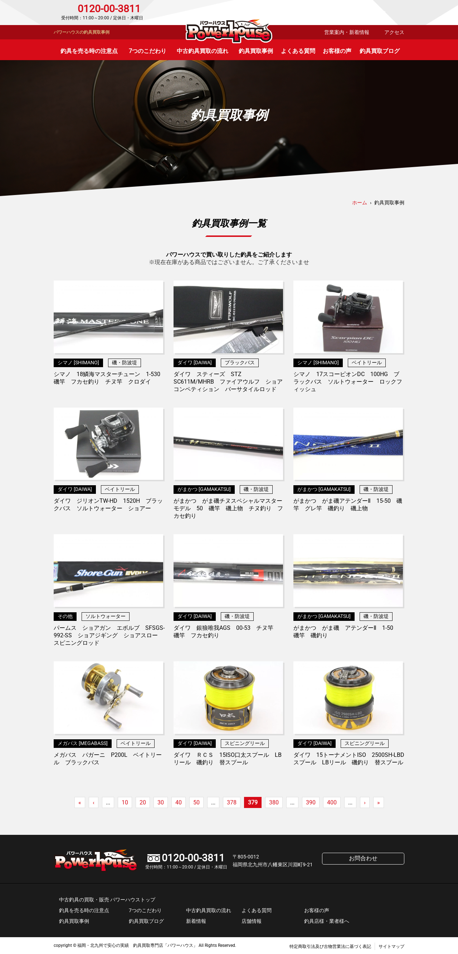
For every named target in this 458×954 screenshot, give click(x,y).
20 (143, 802)
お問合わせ (373, 12)
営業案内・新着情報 (346, 32)
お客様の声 (337, 51)
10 (125, 802)
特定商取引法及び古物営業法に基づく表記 (330, 946)
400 (332, 802)
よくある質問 (298, 51)
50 (196, 802)
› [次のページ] (365, 802)
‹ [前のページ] (93, 802)
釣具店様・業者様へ (326, 921)
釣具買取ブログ (380, 51)
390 (311, 802)
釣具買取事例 (256, 51)
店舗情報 (252, 921)
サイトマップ (391, 946)
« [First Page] (79, 802)
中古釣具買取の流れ (202, 51)
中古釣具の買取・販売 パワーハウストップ (107, 899)
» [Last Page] (378, 802)
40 (178, 802)
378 (232, 802)
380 (274, 802)
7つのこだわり (147, 51)
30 (160, 802)
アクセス (394, 32)
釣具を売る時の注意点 (89, 51)
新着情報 (196, 921)
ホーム (359, 202)
